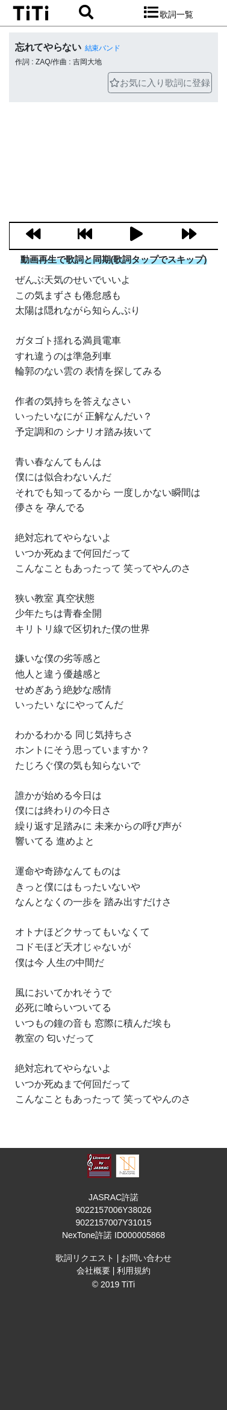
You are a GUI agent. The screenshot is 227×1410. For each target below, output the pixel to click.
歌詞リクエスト (84, 1258)
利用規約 (134, 1270)
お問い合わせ (146, 1258)
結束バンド (102, 48)
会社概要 (93, 1270)
